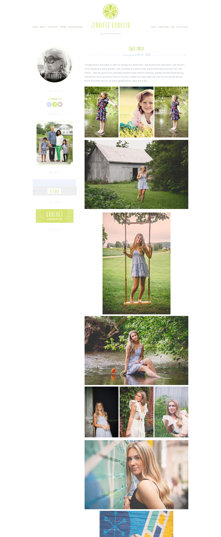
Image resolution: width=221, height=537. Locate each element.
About (43, 27)
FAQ (172, 27)
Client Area (163, 27)
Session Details (76, 27)
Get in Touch (182, 27)
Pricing (63, 27)
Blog (153, 27)
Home (35, 27)
